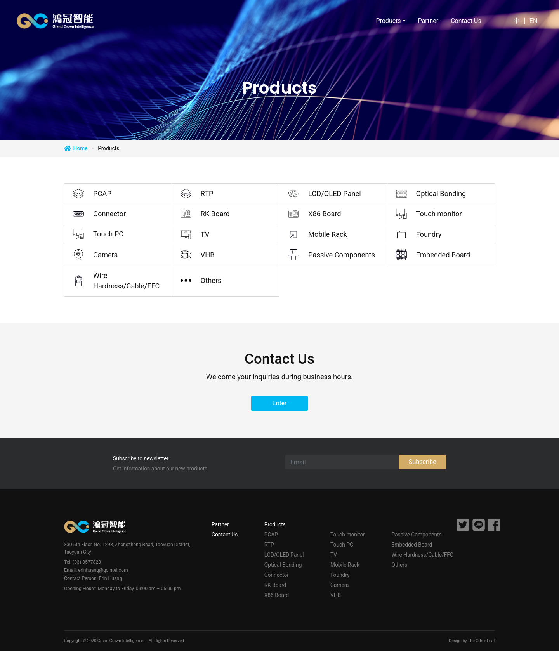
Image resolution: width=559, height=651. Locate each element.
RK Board (215, 214)
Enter (279, 403)
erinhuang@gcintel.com (103, 570)
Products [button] (387, 20)
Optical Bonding (441, 193)
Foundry (429, 234)
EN (533, 20)
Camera (105, 255)
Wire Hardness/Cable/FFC (126, 280)
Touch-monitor (347, 534)
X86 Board (324, 214)
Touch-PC (341, 545)
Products (275, 524)
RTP (207, 193)
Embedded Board (443, 255)
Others (211, 280)
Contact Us (465, 20)
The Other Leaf (481, 640)
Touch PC (108, 234)
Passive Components (341, 255)
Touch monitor (439, 214)
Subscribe (422, 461)
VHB (208, 255)
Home (80, 148)
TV (205, 234)
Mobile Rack (327, 234)
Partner (427, 20)
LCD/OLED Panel (334, 193)
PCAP (102, 193)
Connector (109, 214)
